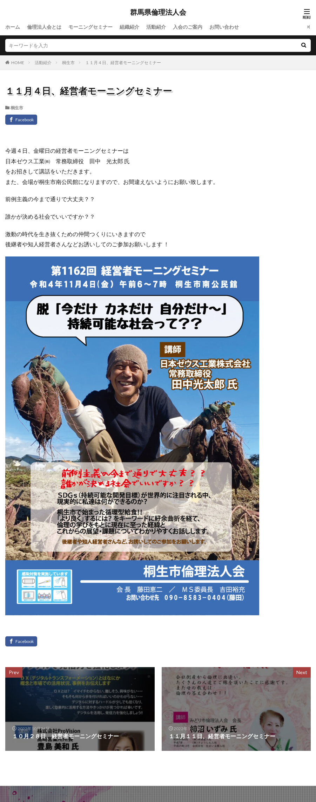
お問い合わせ (224, 27)
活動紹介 (156, 27)
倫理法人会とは (44, 27)
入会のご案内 (187, 27)
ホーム (12, 27)
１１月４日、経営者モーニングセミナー (123, 62)
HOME (17, 62)
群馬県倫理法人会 (158, 12)
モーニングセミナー (90, 27)
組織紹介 (129, 27)
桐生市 (68, 62)
